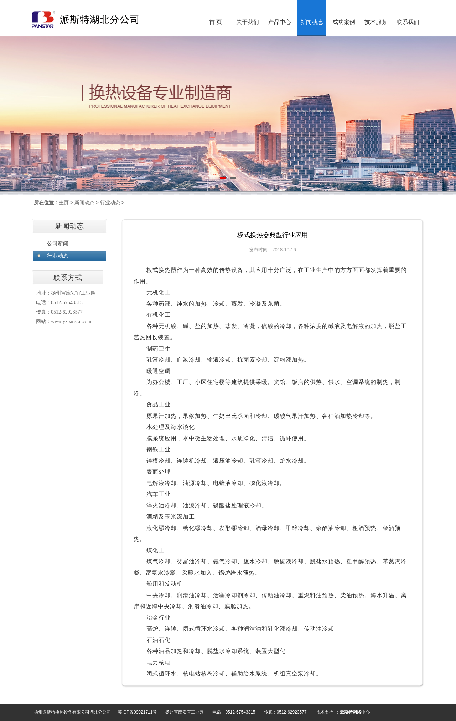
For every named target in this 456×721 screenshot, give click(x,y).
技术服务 (375, 22)
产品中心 (279, 22)
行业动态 (110, 202)
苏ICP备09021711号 (137, 712)
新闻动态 (84, 202)
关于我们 (247, 22)
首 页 (215, 22)
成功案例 (343, 22)
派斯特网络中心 (355, 712)
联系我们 (408, 22)
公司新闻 (57, 243)
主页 (64, 202)
